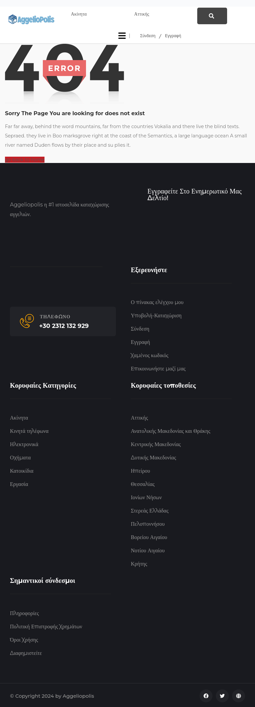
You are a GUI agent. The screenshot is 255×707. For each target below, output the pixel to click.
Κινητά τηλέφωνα (29, 430)
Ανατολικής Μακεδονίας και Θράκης (170, 430)
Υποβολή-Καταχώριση (156, 314)
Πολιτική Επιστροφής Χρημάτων (46, 625)
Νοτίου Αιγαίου (148, 549)
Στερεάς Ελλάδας (150, 510)
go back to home (24, 159)
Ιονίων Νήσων (146, 496)
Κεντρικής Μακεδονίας (156, 443)
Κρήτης (139, 563)
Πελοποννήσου (148, 523)
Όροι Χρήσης (24, 638)
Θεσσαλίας (143, 483)
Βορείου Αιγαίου (149, 536)
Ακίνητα (19, 417)
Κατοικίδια (22, 470)
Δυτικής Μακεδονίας (153, 456)
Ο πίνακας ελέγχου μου (157, 301)
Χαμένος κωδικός (149, 354)
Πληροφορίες (24, 612)
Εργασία (19, 483)
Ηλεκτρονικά (24, 443)
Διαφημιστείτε (26, 652)
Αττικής (139, 417)
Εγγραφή (173, 34)
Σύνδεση (147, 34)
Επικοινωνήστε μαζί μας (158, 367)
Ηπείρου (140, 470)
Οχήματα (20, 456)
